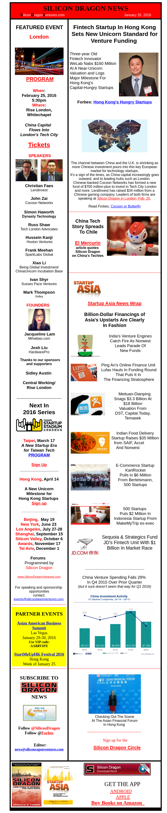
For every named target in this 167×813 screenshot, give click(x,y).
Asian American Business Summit (39, 625)
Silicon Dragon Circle (117, 747)
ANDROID (120, 791)
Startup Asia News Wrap (114, 303)
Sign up (39, 503)
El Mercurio (87, 243)
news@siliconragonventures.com (39, 749)
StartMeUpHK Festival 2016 (39, 654)
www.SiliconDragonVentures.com (39, 576)
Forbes (47, 733)
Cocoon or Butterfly (126, 206)
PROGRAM (39, 79)
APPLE (123, 797)
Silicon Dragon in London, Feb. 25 (123, 198)
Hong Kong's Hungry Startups (122, 102)
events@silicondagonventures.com (39, 599)
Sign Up (39, 464)
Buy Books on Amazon (117, 803)
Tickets (39, 144)
